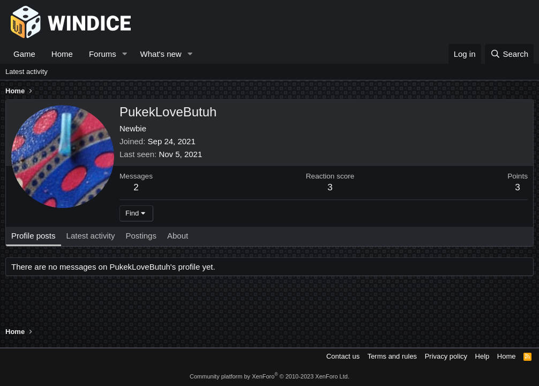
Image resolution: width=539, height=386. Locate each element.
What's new (161, 53)
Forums (102, 53)
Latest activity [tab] (90, 235)
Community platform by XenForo (269, 376)
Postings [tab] (140, 235)
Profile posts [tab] (33, 235)
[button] (124, 54)
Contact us (343, 356)
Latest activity (26, 72)
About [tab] (177, 235)
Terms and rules (392, 356)
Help (482, 356)
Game (24, 53)
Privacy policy (446, 356)
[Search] (509, 54)
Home (62, 53)
